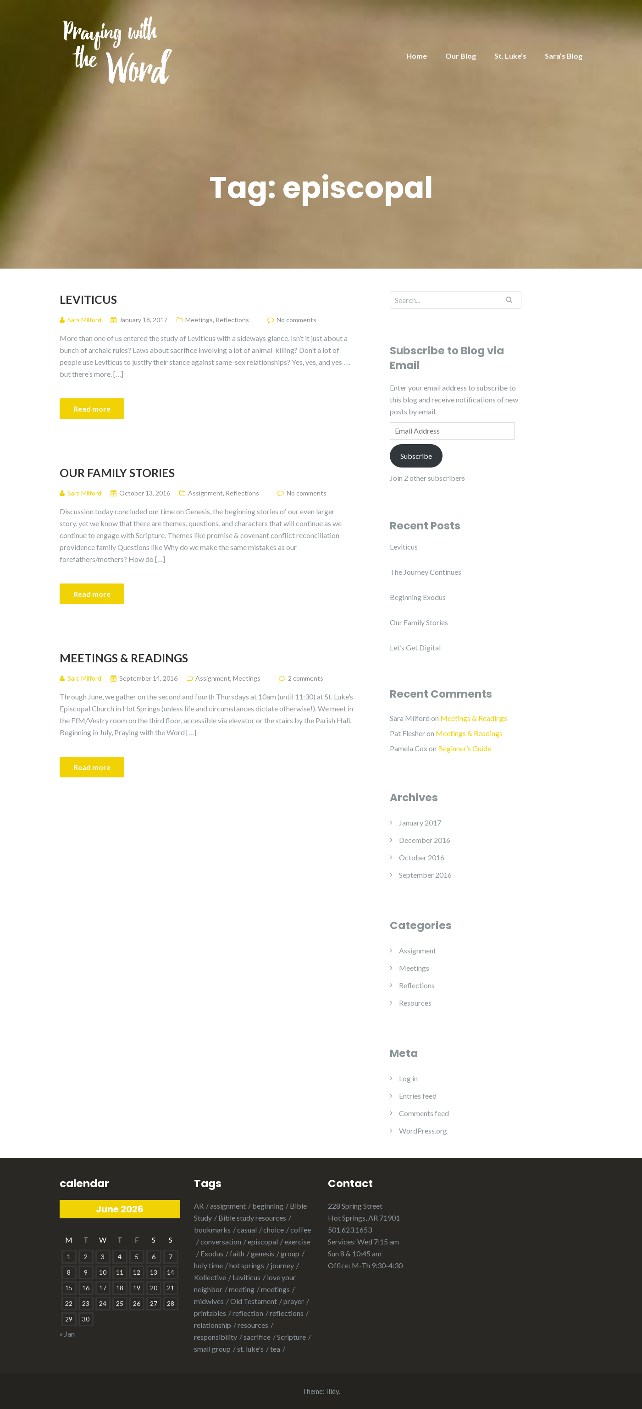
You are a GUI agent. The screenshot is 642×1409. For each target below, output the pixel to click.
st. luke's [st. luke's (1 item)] (250, 1348)
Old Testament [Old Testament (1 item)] (253, 1301)
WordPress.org (423, 1130)
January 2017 (420, 822)
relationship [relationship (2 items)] (212, 1325)
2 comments (305, 678)
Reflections (232, 320)
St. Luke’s (510, 55)
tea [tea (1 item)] (275, 1348)
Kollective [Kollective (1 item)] (210, 1277)
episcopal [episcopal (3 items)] (263, 1241)
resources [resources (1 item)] (253, 1325)
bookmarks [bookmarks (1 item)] (212, 1229)
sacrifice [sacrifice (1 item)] (257, 1336)
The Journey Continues (425, 571)
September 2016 (425, 874)
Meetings (199, 320)
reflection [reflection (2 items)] (247, 1313)
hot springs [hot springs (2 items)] (246, 1265)
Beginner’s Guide (464, 748)
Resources (415, 1002)
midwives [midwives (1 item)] (209, 1301)
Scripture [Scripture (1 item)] (291, 1336)
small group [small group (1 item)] (212, 1348)
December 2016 (424, 840)
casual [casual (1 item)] (247, 1229)
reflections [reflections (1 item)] (287, 1313)
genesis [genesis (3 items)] (262, 1253)
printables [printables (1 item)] (210, 1313)
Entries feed (418, 1095)
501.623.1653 (350, 1229)
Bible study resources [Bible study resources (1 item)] (252, 1217)
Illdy (332, 1391)
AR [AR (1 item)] (199, 1205)
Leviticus (88, 299)
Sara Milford (410, 718)
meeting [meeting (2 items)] (242, 1289)
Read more (92, 408)
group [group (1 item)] (290, 1253)
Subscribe (416, 455)
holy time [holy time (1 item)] (208, 1265)
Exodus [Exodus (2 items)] (211, 1253)
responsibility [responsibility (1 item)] (215, 1336)
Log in (408, 1078)
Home (416, 55)
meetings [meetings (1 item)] (275, 1289)
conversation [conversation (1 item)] (220, 1241)
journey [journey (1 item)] (282, 1265)
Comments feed (424, 1113)
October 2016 (421, 857)
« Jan (67, 1333)
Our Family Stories (117, 472)
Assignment (205, 493)
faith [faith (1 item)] (237, 1253)
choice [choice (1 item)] (273, 1229)
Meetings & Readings (124, 658)
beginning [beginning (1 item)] (267, 1205)
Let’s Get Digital (415, 647)
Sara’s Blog (563, 55)
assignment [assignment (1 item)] (228, 1205)
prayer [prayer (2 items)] (293, 1301)
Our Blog (460, 55)
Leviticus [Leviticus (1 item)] (246, 1277)
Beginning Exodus (418, 597)
